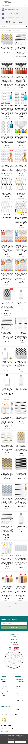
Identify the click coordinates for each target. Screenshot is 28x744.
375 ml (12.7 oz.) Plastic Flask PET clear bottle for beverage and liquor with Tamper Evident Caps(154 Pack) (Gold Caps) (7, 364)
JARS (16, 693)
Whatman (17, 712)
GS (1, 709)
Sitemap (3, 695)
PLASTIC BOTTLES (19, 681)
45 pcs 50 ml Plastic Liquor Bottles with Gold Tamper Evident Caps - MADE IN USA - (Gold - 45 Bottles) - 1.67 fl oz (7, 448)
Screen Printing (4, 691)
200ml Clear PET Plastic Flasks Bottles (21, 303)
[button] (26, 26)
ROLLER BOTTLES (19, 688)
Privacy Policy (4, 686)
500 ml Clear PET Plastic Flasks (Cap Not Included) (21, 527)
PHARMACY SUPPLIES (20, 695)
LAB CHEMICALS (19, 700)
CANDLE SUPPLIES (19, 691)
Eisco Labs (17, 709)
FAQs (2, 688)
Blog (2, 693)
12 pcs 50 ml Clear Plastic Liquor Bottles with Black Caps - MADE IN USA (7, 193)
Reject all (11, 742)
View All (16, 714)
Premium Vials (4, 714)
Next (17, 606)
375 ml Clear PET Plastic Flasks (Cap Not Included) (21, 388)
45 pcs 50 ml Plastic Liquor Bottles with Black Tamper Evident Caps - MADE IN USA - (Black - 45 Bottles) (21, 417)
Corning (3, 712)
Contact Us (3, 681)
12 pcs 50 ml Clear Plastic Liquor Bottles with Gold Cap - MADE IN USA (21, 193)
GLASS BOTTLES (19, 679)
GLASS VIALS (18, 686)
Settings (4, 742)
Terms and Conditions (6, 684)
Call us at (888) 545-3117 (14, 644)
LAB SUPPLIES (18, 698)
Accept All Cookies (20, 742)
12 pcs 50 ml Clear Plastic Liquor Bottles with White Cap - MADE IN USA (7, 216)
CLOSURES (17, 684)
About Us (3, 679)
